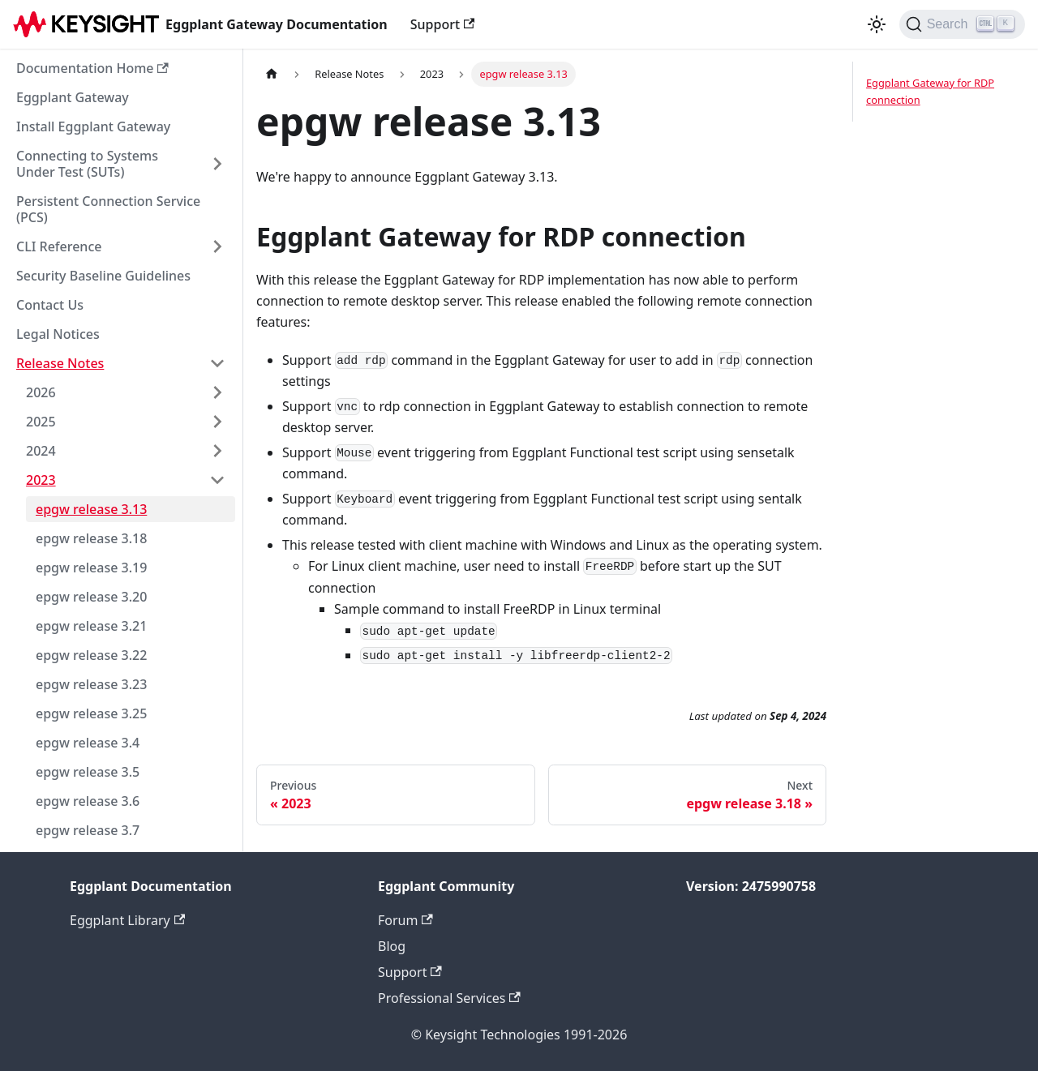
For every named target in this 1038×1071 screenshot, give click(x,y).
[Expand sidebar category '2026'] (217, 392)
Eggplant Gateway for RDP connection (930, 91)
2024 (41, 451)
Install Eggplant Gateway (93, 126)
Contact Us (50, 305)
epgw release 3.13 (91, 509)
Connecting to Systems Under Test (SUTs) (87, 164)
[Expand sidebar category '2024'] (217, 451)
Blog (391, 946)
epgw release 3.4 (87, 743)
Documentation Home (92, 68)
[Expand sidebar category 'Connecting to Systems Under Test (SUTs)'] (217, 164)
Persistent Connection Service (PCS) (108, 209)
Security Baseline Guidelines (103, 276)
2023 (41, 480)
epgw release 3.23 (91, 684)
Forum (405, 920)
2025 (41, 422)
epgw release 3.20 (91, 597)
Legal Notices (58, 334)
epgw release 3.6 (87, 801)
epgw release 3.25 (91, 713)
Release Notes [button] (60, 363)
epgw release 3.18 (91, 538)
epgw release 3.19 (91, 567)
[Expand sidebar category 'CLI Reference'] (217, 246)
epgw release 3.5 (87, 772)
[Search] (962, 24)
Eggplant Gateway (72, 97)
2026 (41, 392)
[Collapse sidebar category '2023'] (217, 480)
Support (442, 24)
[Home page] (271, 74)
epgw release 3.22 (91, 655)
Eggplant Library (127, 920)
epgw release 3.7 (87, 830)
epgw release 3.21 (91, 626)
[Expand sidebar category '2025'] (217, 422)
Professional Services (449, 998)
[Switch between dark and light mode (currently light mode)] (877, 24)
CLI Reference (58, 246)
